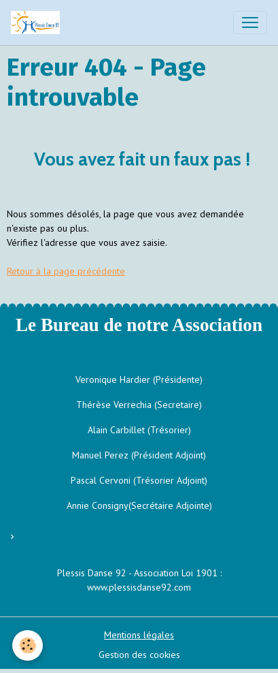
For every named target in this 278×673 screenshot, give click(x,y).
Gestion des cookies (139, 654)
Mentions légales (139, 635)
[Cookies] (27, 645)
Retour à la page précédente (66, 271)
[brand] (38, 22)
